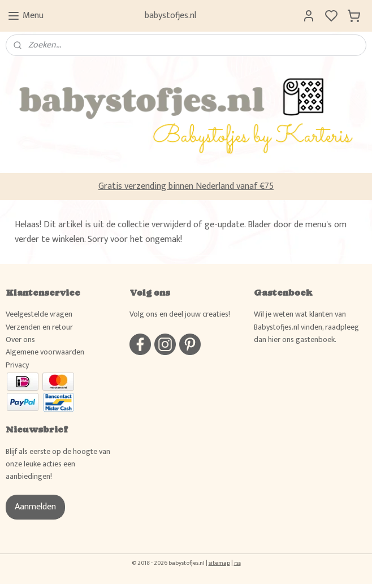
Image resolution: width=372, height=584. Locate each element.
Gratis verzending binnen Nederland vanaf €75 (186, 186)
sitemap (219, 563)
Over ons (20, 339)
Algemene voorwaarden (45, 351)
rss (237, 563)
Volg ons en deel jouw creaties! (179, 314)
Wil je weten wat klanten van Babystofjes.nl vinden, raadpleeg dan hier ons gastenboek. (306, 327)
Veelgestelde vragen (39, 314)
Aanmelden (35, 506)
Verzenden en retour (39, 327)
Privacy (17, 364)
